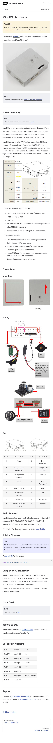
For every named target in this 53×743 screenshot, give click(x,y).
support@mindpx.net (28, 699)
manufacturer (9, 30)
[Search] (43, 3)
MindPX (16, 37)
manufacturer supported (33, 100)
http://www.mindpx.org (21, 696)
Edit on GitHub (9, 712)
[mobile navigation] (49, 3)
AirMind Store (27, 629)
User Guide (40, 529)
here (32, 122)
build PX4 (9, 556)
